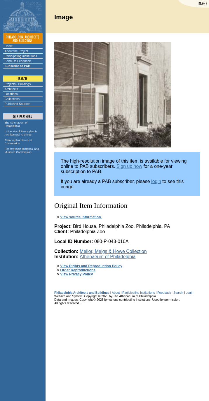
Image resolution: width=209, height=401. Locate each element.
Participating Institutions (21, 56)
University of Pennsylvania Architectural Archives (21, 133)
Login (189, 292)
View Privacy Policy (76, 274)
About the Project (16, 51)
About (116, 292)
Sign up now (129, 166)
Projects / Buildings (18, 84)
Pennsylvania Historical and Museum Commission (22, 150)
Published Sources (17, 103)
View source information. (81, 217)
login (156, 181)
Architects (11, 89)
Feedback (164, 292)
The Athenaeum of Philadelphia (16, 124)
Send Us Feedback (18, 61)
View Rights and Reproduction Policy (91, 266)
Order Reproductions (77, 270)
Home (9, 46)
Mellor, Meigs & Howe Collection (113, 251)
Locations (11, 94)
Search (178, 292)
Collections (12, 99)
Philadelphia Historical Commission (18, 141)
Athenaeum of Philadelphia (107, 256)
